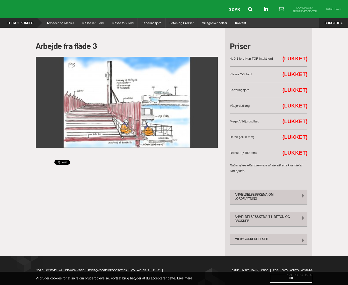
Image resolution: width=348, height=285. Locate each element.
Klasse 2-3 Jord (123, 22)
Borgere (332, 23)
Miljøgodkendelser (214, 22)
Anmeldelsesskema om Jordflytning (254, 197)
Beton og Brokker (181, 22)
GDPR (234, 9)
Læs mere (184, 278)
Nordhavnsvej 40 (49, 270)
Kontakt (240, 22)
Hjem (11, 22)
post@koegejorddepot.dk (107, 270)
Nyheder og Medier (60, 22)
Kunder (27, 22)
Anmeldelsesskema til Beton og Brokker (262, 219)
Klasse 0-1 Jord (93, 22)
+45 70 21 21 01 (148, 270)
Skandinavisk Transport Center (305, 10)
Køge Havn (333, 9)
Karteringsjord (151, 22)
